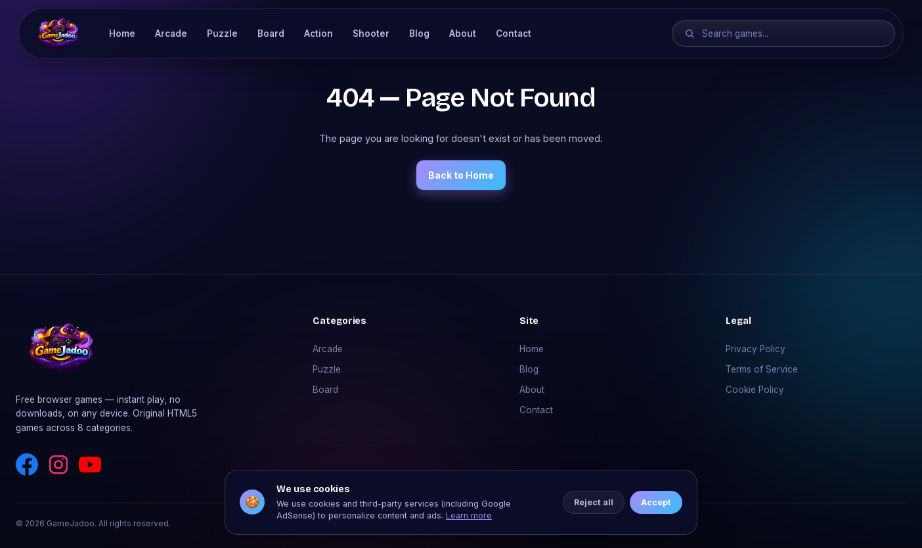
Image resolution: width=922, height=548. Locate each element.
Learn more (469, 516)
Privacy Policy (755, 349)
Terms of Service (762, 369)
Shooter (371, 33)
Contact (513, 33)
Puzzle (222, 33)
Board (270, 33)
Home (122, 33)
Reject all (593, 503)
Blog (419, 33)
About (462, 33)
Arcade (171, 33)
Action (318, 33)
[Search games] (792, 33)
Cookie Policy (755, 389)
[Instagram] (58, 464)
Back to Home (461, 175)
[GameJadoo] (58, 33)
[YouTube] (90, 464)
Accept (656, 503)
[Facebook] (27, 464)
